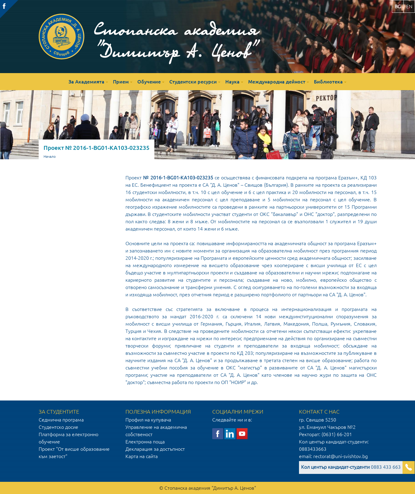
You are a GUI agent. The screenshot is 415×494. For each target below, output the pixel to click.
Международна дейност (276, 81)
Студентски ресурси (193, 81)
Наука (232, 81)
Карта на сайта (141, 456)
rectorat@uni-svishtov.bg (340, 456)
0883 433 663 (351, 467)
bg (398, 6)
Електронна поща (145, 441)
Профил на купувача (148, 419)
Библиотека (328, 81)
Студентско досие (58, 427)
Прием (121, 81)
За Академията (86, 81)
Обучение (149, 81)
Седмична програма (61, 419)
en (409, 6)
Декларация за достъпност (155, 449)
